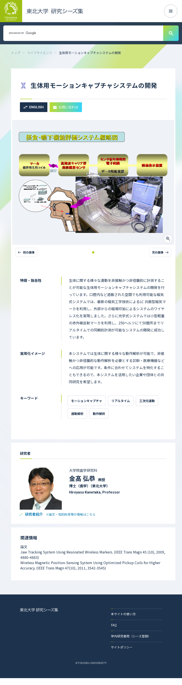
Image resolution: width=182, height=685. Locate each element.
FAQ (114, 625)
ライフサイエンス (39, 52)
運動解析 (77, 413)
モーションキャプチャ (86, 401)
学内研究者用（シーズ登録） (131, 636)
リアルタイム (120, 401)
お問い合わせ (65, 107)
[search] (83, 33)
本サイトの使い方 (123, 614)
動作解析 (99, 413)
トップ (15, 52)
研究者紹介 (60, 514)
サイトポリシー (122, 647)
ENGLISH (33, 107)
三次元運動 (147, 401)
